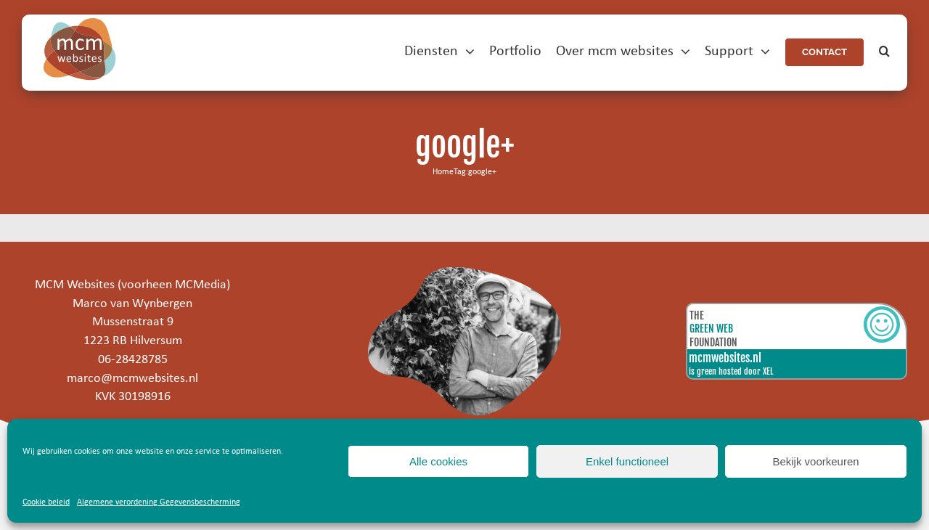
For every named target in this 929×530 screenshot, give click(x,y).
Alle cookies (438, 461)
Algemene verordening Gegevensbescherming (158, 502)
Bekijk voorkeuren (815, 461)
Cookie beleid (46, 502)
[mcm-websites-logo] (80, 24)
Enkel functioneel (627, 461)
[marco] (465, 273)
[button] (884, 52)
